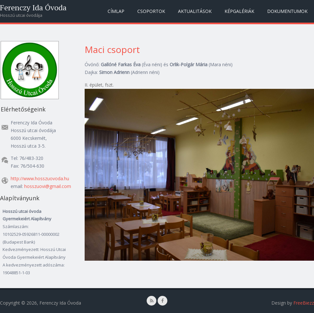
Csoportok (151, 11)
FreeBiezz (303, 303)
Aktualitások (195, 11)
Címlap (116, 11)
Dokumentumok (287, 11)
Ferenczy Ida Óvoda (33, 7)
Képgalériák (239, 11)
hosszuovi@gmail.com (47, 186)
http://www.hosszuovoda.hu (40, 178)
